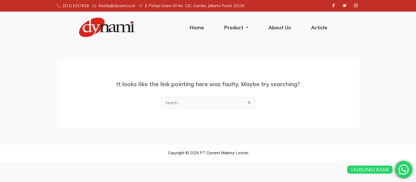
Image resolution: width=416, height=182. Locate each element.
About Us (279, 27)
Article (319, 27)
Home (196, 27)
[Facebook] (334, 6)
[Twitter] (345, 6)
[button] (236, 27)
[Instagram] (356, 6)
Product (236, 27)
